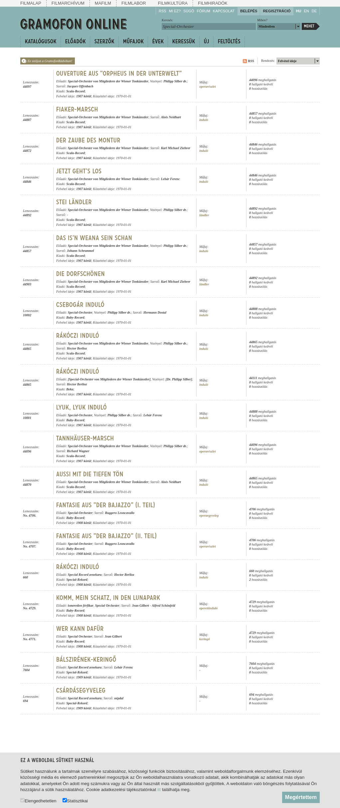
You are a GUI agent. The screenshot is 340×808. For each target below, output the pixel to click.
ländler (204, 215)
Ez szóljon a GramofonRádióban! (50, 61)
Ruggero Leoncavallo (119, 513)
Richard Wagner (78, 451)
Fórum (203, 11)
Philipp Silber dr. (175, 81)
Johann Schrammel (80, 250)
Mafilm (103, 3)
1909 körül (83, 677)
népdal (118, 698)
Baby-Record (75, 317)
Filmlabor (133, 3)
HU (298, 11)
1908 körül (83, 523)
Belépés (248, 11)
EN (306, 11)
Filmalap (30, 3)
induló (203, 120)
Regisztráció (276, 11)
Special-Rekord (76, 579)
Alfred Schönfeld (163, 605)
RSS (162, 11)
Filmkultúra (173, 3)
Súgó (188, 11)
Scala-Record (75, 91)
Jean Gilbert (140, 605)
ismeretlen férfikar (80, 605)
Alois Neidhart (171, 117)
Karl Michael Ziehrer (175, 148)
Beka (69, 389)
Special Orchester (107, 605)
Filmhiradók (213, 3)
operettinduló (208, 608)
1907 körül (83, 96)
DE (314, 11)
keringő (204, 639)
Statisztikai (75, 800)
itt (159, 789)
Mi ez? (175, 11)
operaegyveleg (209, 515)
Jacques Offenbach (80, 86)
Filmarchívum (68, 3)
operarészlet (207, 86)
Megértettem (301, 797)
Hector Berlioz (77, 348)
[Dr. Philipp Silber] (179, 379)
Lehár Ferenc (170, 179)
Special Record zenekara (85, 574)
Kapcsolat (224, 11)
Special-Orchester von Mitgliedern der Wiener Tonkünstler (108, 81)
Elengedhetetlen (38, 800)
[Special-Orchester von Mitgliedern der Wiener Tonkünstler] (109, 379)
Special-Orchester (80, 312)
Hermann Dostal (154, 312)
